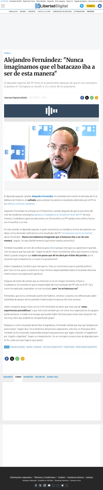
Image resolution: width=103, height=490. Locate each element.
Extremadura (79, 11)
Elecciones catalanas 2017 (52, 347)
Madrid (23, 11)
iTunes (66, 485)
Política (90, 11)
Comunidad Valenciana (62, 11)
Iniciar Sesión (100, 6)
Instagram (45, 485)
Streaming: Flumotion (62, 480)
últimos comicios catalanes (21, 203)
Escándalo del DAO (16, 1)
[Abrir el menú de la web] (18, 6)
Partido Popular (69, 347)
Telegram (62, 485)
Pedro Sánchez (41, 1)
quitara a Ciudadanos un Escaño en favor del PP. (58, 214)
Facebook (36, 485)
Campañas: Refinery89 (29, 480)
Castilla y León (44, 11)
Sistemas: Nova (75, 480)
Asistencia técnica (75, 477)
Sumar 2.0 (69, 1)
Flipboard (58, 485)
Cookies (61, 477)
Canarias (31, 11)
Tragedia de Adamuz (80, 1)
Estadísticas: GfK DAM (45, 480)
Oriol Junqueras (60, 1)
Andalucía (13, 11)
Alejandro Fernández (17, 347)
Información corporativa (21, 477)
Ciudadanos (37, 347)
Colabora (90, 6)
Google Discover (53, 485)
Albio (52, 248)
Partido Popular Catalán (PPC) (86, 347)
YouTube (49, 485)
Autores (89, 477)
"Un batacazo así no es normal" (77, 233)
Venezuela (50, 1)
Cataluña (29, 347)
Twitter (40, 485)
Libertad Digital (51, 471)
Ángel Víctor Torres (29, 1)
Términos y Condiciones (44, 477)
